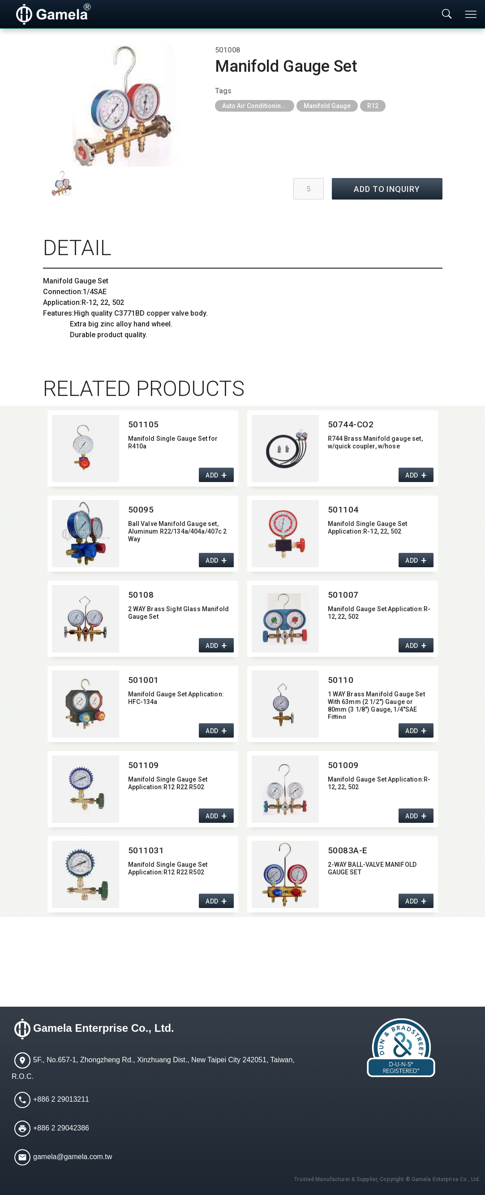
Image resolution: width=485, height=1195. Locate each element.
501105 (143, 424)
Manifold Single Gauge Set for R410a (173, 442)
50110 (341, 680)
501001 (143, 680)
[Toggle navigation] (471, 14)
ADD (212, 475)
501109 (143, 765)
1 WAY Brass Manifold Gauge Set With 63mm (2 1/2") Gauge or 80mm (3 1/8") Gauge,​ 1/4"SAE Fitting (376, 705)
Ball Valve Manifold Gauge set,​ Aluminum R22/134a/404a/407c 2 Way (177, 531)
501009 (343, 765)
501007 (343, 595)
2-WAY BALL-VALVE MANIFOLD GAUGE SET (372, 868)
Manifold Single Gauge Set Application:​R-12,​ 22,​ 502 (368, 527)
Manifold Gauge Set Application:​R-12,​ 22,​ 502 (379, 612)
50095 (141, 509)
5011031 (146, 850)
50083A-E (348, 850)
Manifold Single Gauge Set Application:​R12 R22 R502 (168, 783)
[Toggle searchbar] (447, 14)
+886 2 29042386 (61, 1128)
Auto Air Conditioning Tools (258, 105)
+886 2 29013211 (61, 1100)
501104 (343, 509)
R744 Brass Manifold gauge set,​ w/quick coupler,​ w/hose (375, 442)
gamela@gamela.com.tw (72, 1157)
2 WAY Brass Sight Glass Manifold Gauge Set (178, 612)
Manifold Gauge (327, 105)
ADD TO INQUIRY (387, 189)
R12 (372, 105)
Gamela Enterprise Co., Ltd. (103, 1028)
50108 (141, 595)
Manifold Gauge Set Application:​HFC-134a (176, 698)
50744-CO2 (351, 424)
